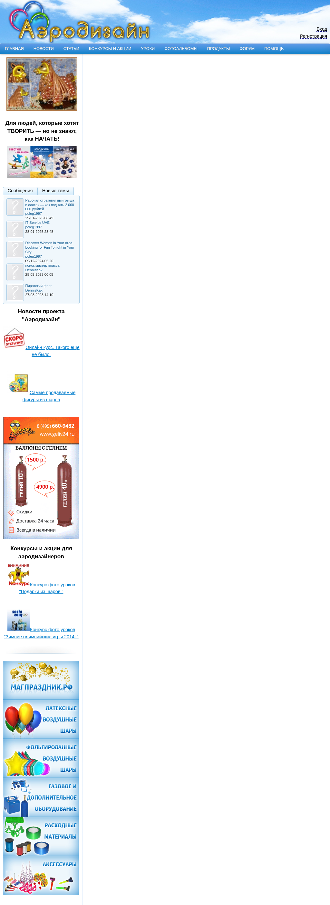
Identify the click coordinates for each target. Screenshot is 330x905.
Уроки (148, 48)
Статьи (71, 48)
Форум (247, 48)
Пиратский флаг (38, 286)
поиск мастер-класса (42, 265)
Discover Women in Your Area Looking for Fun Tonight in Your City (49, 247)
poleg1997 (33, 213)
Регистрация (313, 36)
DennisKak (34, 270)
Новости (44, 48)
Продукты (218, 48)
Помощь (274, 48)
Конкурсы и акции (110, 48)
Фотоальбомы (180, 48)
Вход (321, 29)
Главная (14, 48)
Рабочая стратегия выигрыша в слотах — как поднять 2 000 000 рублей (49, 204)
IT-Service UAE (37, 222)
